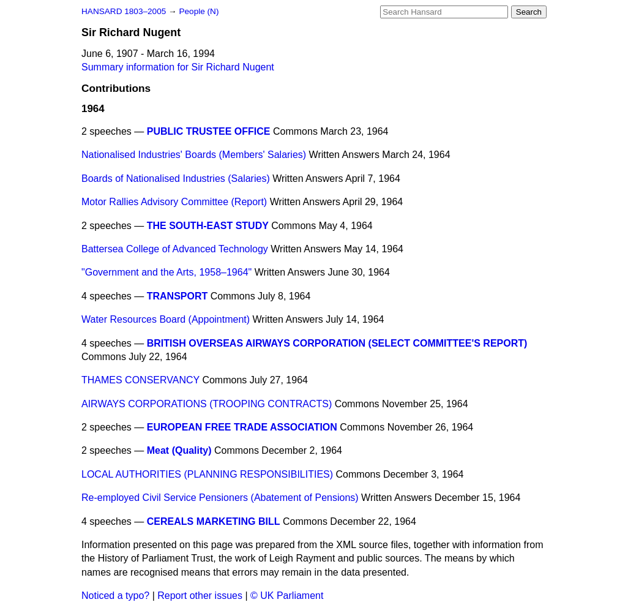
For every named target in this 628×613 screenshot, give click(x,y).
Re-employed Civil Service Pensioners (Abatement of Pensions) (220, 497)
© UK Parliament (286, 595)
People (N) (199, 11)
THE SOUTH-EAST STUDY (208, 225)
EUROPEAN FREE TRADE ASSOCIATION (242, 427)
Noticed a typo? (115, 595)
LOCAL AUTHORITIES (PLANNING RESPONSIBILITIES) (207, 474)
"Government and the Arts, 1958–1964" (166, 272)
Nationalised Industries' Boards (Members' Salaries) (193, 154)
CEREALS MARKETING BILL (213, 521)
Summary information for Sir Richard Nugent (177, 67)
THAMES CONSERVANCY (140, 380)
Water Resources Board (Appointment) (165, 319)
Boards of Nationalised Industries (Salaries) (175, 178)
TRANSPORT (177, 296)
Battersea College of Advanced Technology (174, 249)
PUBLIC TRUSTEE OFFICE (209, 131)
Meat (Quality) (179, 450)
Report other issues (199, 595)
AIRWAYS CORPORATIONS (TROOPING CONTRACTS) (206, 404)
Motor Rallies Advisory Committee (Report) (174, 202)
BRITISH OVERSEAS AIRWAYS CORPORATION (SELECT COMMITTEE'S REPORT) (337, 343)
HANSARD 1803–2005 (123, 11)
